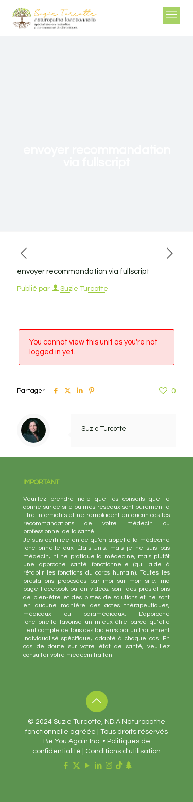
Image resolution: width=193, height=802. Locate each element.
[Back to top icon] (97, 701)
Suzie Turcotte (84, 288)
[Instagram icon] (109, 766)
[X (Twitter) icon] (76, 766)
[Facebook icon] (65, 766)
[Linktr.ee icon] (128, 766)
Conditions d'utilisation (123, 751)
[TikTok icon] (119, 766)
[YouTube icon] (87, 766)
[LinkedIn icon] (98, 766)
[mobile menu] (171, 15)
